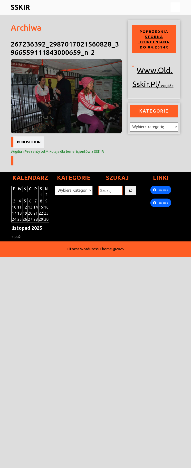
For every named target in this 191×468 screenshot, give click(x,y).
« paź (16, 236)
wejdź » (167, 86)
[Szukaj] (130, 190)
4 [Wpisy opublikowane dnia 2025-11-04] (20, 201)
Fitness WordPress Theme (89, 249)
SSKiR (20, 7)
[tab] (175, 7)
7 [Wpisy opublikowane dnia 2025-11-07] (36, 201)
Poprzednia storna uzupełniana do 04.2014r (154, 39)
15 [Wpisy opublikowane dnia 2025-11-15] (41, 207)
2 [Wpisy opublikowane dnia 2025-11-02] (46, 195)
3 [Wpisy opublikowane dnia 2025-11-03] (14, 201)
